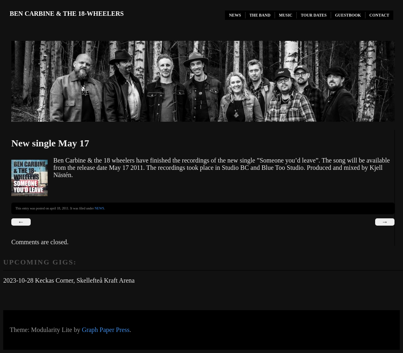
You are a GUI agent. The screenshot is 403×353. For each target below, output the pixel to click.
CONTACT (379, 15)
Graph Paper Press (106, 329)
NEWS (235, 15)
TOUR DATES (314, 15)
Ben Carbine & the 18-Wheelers (67, 13)
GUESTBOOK (348, 15)
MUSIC (285, 15)
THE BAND (260, 15)
